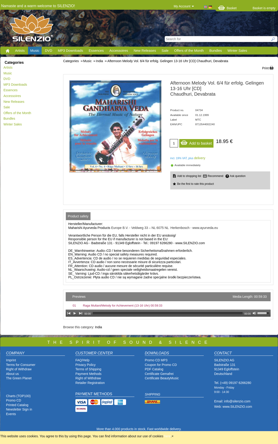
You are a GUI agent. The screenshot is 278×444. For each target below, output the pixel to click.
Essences (96, 50)
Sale (165, 50)
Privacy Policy (85, 365)
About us (12, 374)
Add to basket (196, 142)
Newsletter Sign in (19, 409)
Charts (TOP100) (18, 396)
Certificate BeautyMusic (162, 378)
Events (11, 414)
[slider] (168, 313)
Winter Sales (237, 50)
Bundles (215, 50)
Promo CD (13, 400)
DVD (48, 50)
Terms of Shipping (88, 369)
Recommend (215, 176)
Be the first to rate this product (195, 184)
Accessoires (118, 50)
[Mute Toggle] (254, 313)
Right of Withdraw (18, 369)
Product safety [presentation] (78, 216)
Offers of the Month (189, 50)
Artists (20, 50)
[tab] (78, 216)
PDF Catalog (154, 369)
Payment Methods (88, 374)
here (167, 436)
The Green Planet (19, 378)
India (98, 327)
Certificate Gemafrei (159, 374)
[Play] (75, 313)
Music (34, 50)
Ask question (238, 176)
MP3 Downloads (70, 50)
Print (265, 68)
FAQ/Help (82, 360)
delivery (199, 158)
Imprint (11, 360)
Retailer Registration (90, 383)
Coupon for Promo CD (161, 365)
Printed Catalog (17, 405)
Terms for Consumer (20, 365)
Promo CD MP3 (156, 360)
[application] (168, 304)
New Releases (145, 50)
